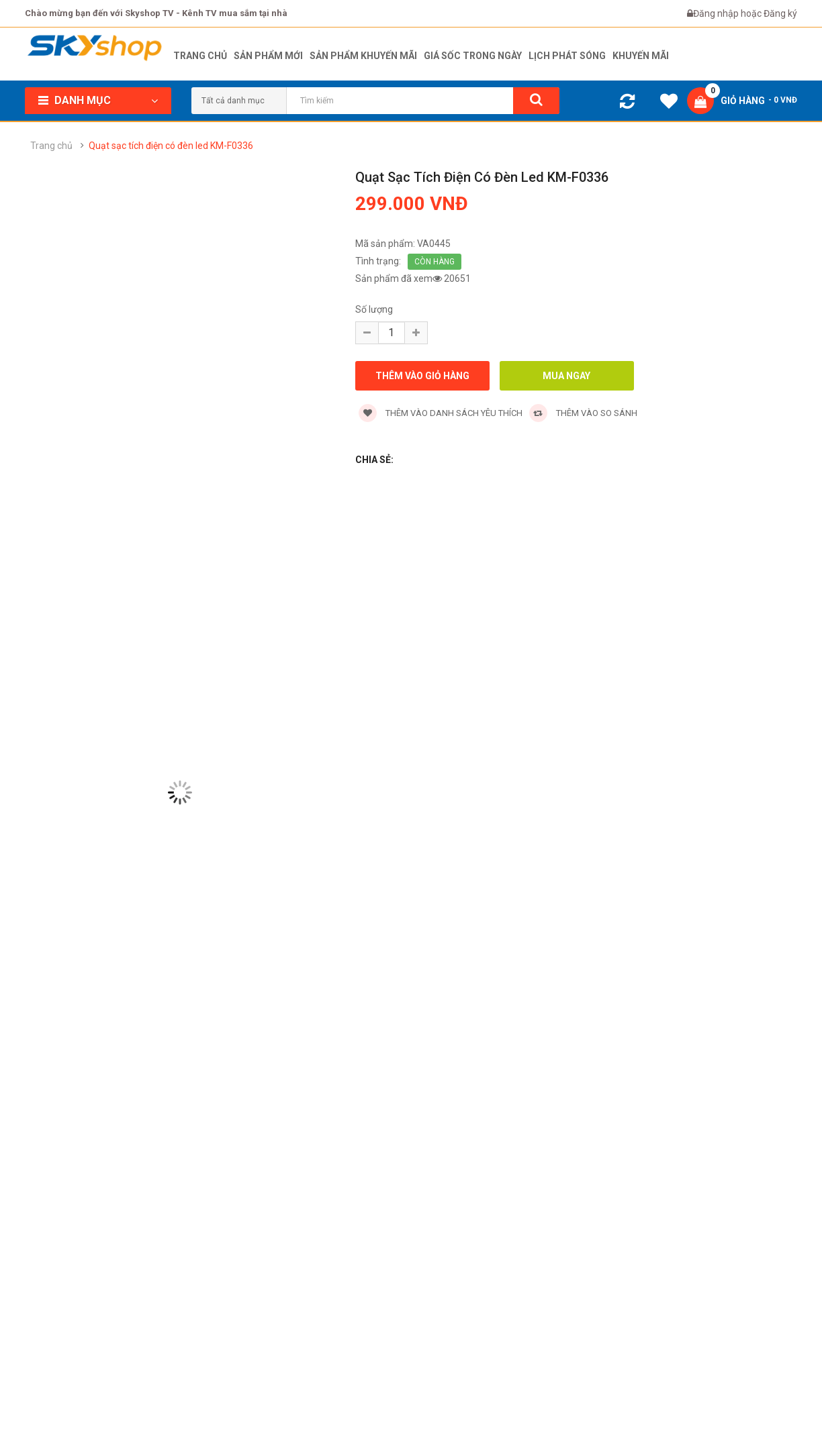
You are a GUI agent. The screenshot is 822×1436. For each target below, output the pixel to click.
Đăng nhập (717, 13)
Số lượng (374, 309)
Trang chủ (51, 145)
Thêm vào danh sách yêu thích (440, 413)
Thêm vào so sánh (583, 413)
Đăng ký (780, 13)
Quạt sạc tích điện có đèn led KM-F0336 (171, 145)
